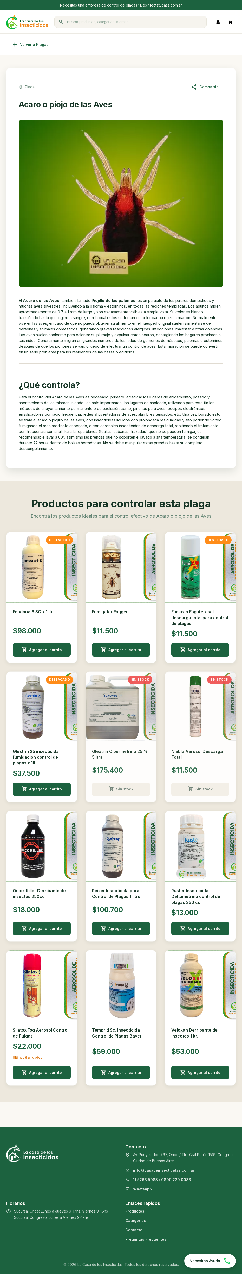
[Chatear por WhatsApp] (210, 1261)
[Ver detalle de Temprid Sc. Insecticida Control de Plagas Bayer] (121, 985)
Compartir (204, 87)
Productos (134, 1211)
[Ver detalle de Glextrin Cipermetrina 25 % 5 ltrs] (121, 707)
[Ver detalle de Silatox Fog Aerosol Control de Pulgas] (41, 985)
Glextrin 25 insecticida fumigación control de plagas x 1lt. (36, 757)
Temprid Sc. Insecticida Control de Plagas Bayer (117, 1032)
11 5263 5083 (145, 1179)
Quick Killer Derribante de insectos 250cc (39, 893)
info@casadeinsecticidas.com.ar (163, 1170)
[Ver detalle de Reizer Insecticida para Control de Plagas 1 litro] (121, 846)
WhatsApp (142, 1189)
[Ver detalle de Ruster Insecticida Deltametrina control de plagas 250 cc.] (200, 846)
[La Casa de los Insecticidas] (27, 22)
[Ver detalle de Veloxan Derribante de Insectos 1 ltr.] (200, 985)
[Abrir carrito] (230, 22)
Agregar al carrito (42, 649)
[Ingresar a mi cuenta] (218, 22)
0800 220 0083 (176, 1179)
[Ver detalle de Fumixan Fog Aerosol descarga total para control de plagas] (200, 567)
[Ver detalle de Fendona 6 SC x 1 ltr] (41, 567)
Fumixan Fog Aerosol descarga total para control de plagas (199, 617)
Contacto (133, 1230)
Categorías (135, 1220)
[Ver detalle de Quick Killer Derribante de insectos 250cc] (41, 846)
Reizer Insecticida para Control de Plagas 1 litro (116, 893)
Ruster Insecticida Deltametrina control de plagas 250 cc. (195, 896)
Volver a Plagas (30, 44)
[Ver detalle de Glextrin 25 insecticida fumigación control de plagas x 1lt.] (41, 707)
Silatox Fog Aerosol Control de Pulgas (40, 1032)
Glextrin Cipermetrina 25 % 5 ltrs (120, 754)
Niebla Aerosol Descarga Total (197, 754)
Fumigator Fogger (110, 611)
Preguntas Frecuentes (145, 1239)
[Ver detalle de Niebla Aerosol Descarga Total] (200, 707)
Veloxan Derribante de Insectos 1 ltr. (194, 1032)
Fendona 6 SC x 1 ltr (33, 611)
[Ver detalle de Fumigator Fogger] (121, 567)
